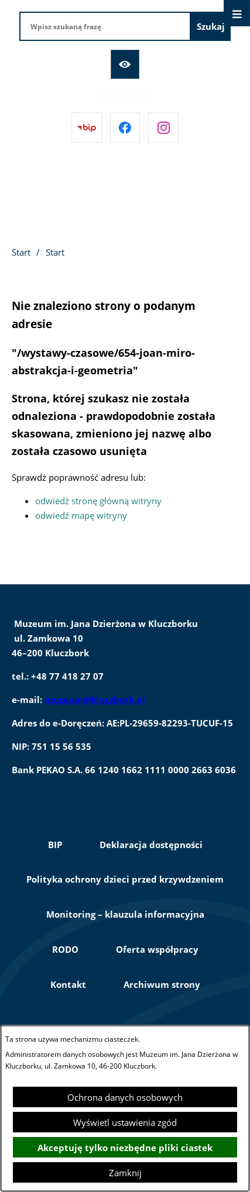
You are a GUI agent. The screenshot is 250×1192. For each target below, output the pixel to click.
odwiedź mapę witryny (81, 515)
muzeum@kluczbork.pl (94, 699)
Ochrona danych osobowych (125, 1097)
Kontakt (68, 984)
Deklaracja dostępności (151, 844)
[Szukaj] (211, 26)
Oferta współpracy (157, 949)
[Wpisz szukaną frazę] (105, 26)
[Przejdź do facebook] (125, 127)
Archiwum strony (162, 984)
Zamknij (125, 1173)
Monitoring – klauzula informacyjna (125, 914)
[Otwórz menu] (237, 13)
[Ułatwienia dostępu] (125, 64)
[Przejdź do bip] (86, 127)
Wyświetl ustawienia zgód (125, 1122)
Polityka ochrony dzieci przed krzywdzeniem (125, 879)
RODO (65, 949)
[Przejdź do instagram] (163, 127)
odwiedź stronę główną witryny (98, 501)
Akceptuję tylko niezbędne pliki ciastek (125, 1147)
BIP (55, 844)
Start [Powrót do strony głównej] (21, 252)
